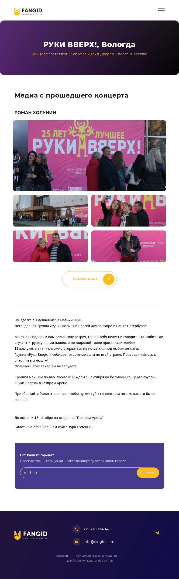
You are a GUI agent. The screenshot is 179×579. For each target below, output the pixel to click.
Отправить (148, 472)
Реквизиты (62, 555)
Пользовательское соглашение (96, 555)
